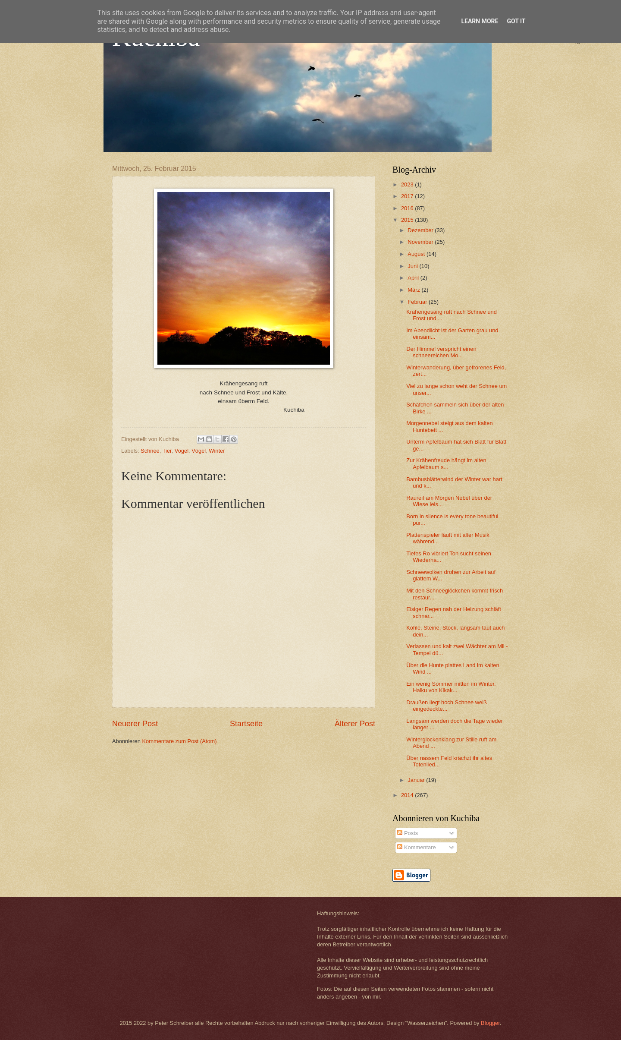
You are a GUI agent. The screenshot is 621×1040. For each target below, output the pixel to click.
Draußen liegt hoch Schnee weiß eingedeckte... (446, 705)
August (417, 254)
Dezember (421, 230)
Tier (167, 451)
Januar (417, 780)
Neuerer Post (135, 723)
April (414, 277)
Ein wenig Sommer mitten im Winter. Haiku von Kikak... (451, 687)
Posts (407, 833)
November (421, 242)
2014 (408, 795)
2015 (408, 220)
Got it (516, 21)
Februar (418, 302)
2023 (408, 184)
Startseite (246, 723)
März (414, 290)
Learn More (479, 21)
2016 (408, 208)
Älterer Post (355, 723)
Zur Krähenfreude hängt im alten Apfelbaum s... (446, 463)
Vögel (198, 451)
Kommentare (416, 847)
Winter (217, 451)
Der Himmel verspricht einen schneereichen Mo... (441, 352)
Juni (413, 266)
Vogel (181, 451)
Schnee (150, 451)
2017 (408, 196)
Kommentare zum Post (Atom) (179, 741)
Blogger (490, 1023)
